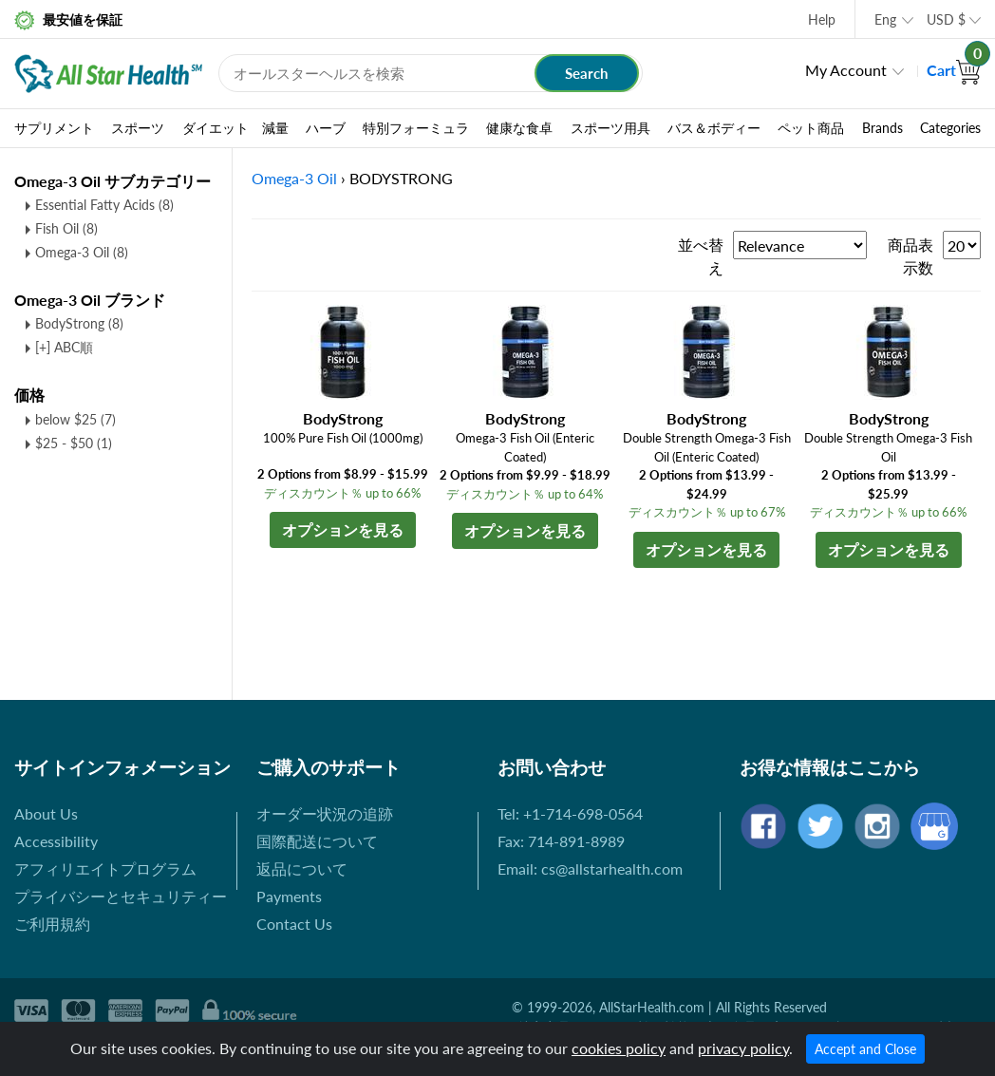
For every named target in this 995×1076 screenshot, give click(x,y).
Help (821, 19)
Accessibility (56, 841)
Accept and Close (865, 1049)
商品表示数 (910, 256)
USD (946, 19)
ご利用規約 (52, 924)
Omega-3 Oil (81, 252)
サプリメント (54, 128)
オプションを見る (343, 529)
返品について (301, 868)
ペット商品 (811, 128)
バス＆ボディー (713, 128)
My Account (846, 70)
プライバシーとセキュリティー (120, 896)
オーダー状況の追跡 (324, 813)
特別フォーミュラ (416, 128)
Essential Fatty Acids (104, 205)
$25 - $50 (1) (73, 443)
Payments (289, 896)
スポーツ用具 (610, 128)
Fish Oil (66, 228)
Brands (882, 128)
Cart (954, 70)
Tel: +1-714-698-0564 (570, 813)
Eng (885, 19)
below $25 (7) (75, 419)
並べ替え (700, 256)
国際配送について (317, 841)
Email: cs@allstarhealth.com (590, 868)
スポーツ (137, 128)
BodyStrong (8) (79, 323)
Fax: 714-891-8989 (561, 841)
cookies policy (619, 1048)
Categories (950, 128)
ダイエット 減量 (235, 128)
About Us (46, 813)
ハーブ (326, 128)
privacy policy (743, 1048)
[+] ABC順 (64, 347)
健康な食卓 (519, 128)
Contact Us (294, 924)
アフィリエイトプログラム (105, 868)
